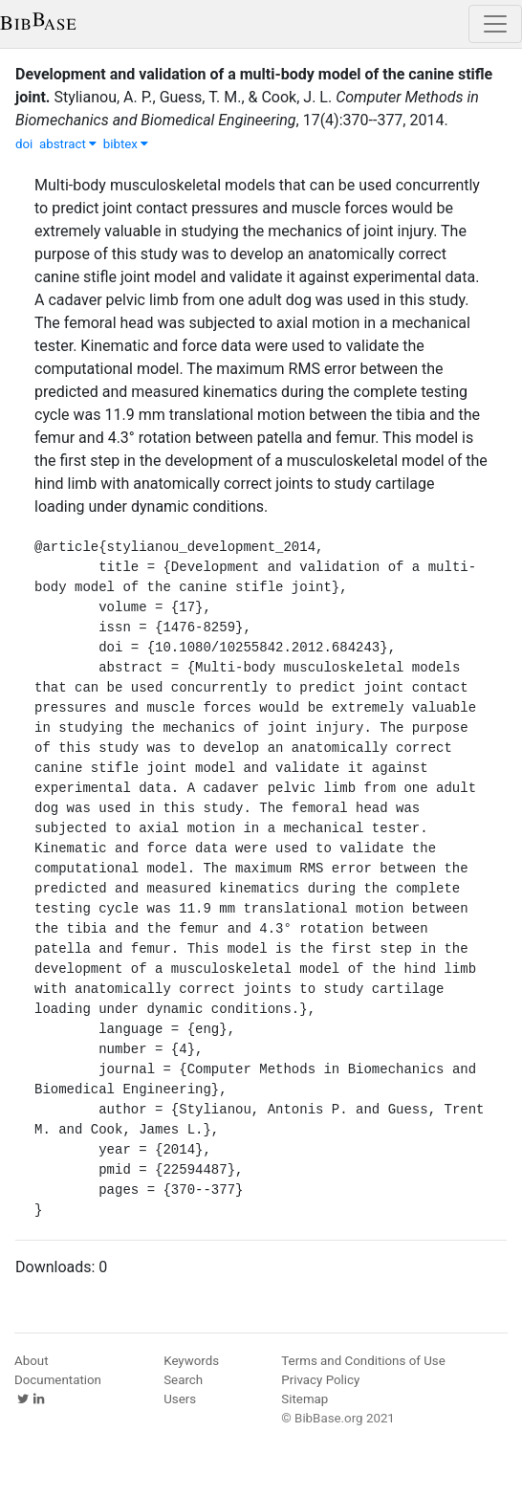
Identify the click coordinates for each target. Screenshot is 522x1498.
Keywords (191, 1361)
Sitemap (304, 1399)
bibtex (126, 144)
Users (179, 1399)
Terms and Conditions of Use (363, 1361)
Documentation (57, 1380)
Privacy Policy (320, 1380)
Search (183, 1380)
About (31, 1361)
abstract (68, 144)
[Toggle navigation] (495, 24)
